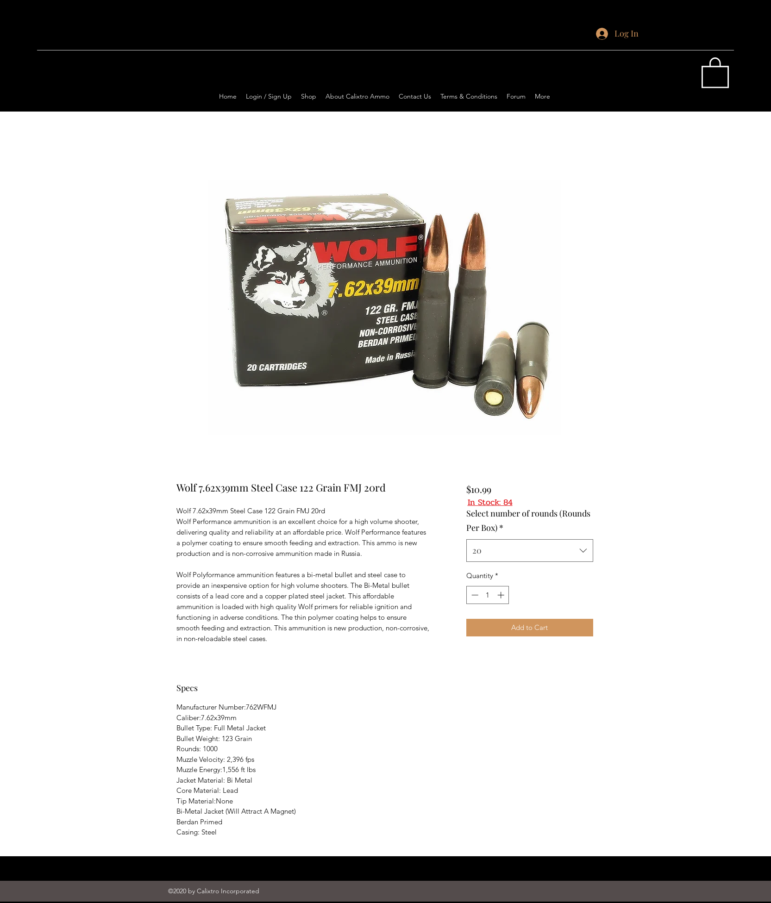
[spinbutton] (487, 595)
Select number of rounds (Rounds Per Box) (528, 521)
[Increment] (501, 595)
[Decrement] (474, 595)
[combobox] (529, 550)
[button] (715, 72)
